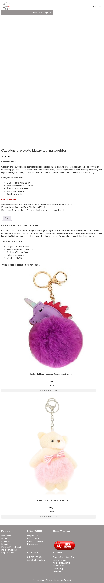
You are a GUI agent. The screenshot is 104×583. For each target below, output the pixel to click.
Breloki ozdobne (19, 209)
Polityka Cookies (9, 549)
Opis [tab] (7, 217)
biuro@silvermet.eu (36, 559)
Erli (70, 559)
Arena (55, 562)
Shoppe (64, 559)
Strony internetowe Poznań (58, 579)
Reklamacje (6, 543)
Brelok (39, 209)
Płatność (5, 538)
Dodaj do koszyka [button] (48, 390)
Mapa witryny (7, 552)
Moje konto (32, 535)
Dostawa (5, 540)
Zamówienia (32, 543)
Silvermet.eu (38, 579)
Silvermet (57, 570)
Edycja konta (33, 538)
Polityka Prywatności (11, 546)
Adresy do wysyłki (35, 540)
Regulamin (6, 535)
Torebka (61, 209)
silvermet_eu (58, 565)
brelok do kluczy (50, 209)
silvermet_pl (58, 568)
